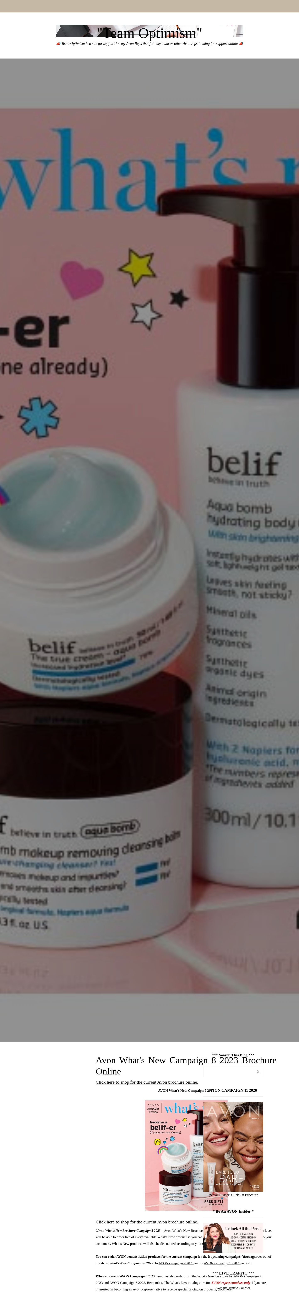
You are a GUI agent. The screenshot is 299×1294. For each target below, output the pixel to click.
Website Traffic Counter (233, 1288)
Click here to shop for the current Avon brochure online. (147, 1082)
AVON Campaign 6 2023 (127, 1283)
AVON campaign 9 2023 (176, 1263)
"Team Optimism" (149, 33)
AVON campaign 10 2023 (222, 1263)
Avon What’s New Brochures (184, 1231)
